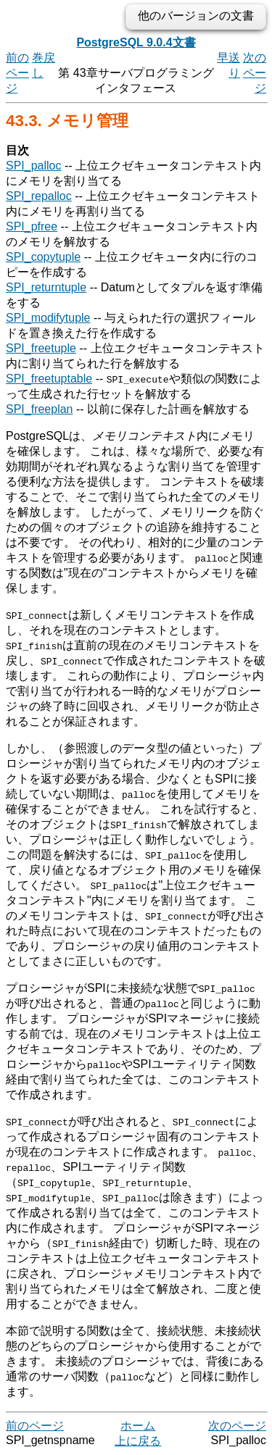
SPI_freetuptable (49, 378)
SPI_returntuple (46, 287)
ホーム (137, 1425)
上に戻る (138, 1441)
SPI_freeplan (39, 409)
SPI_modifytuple (48, 318)
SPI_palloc (34, 165)
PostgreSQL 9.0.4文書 (135, 42)
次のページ (254, 72)
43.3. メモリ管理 (67, 121)
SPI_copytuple (43, 257)
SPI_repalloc (39, 196)
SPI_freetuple (41, 348)
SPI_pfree (31, 226)
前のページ (17, 72)
